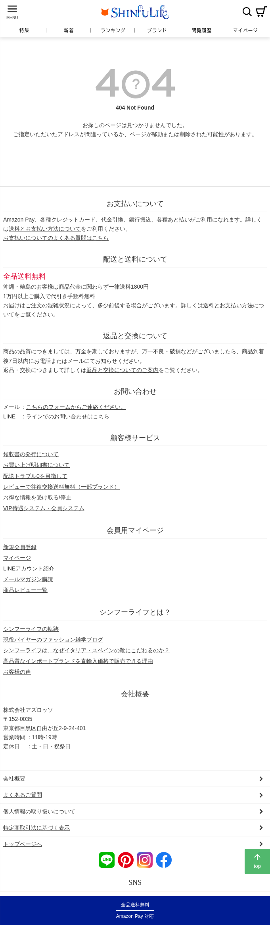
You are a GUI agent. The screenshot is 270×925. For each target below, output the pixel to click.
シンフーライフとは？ (135, 612)
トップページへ (22, 844)
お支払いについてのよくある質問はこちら (56, 238)
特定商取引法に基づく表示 (36, 828)
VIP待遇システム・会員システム (43, 508)
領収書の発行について (31, 454)
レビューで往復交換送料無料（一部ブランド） (61, 487)
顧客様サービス (135, 438)
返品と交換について (135, 336)
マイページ (17, 558)
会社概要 (135, 694)
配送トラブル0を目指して (35, 476)
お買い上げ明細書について (36, 465)
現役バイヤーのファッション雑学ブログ (53, 639)
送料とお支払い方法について (45, 228)
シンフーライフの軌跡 (31, 629)
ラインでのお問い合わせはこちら (67, 416)
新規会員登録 (19, 547)
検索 (247, 11)
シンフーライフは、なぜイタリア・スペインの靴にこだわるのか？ (86, 650)
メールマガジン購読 (28, 579)
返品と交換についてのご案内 (122, 370)
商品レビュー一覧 (25, 590)
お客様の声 (17, 672)
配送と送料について (135, 259)
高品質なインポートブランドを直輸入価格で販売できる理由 (78, 661)
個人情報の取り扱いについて (39, 811)
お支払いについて (135, 204)
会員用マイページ (135, 530)
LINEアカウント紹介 (28, 568)
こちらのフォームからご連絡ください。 (76, 407)
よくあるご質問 (22, 795)
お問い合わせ (135, 391)
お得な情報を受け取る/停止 (37, 497)
